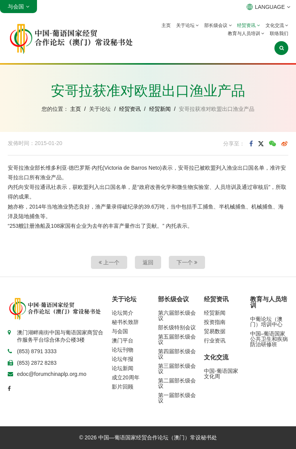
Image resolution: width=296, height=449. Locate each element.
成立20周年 (126, 377)
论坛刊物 (122, 350)
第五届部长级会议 (177, 339)
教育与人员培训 (246, 33)
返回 (148, 262)
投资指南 (214, 322)
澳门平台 (122, 340)
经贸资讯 (248, 25)
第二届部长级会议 (177, 383)
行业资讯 (214, 340)
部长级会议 (218, 25)
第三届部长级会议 (177, 368)
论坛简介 (122, 313)
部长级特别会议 (177, 327)
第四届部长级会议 (177, 354)
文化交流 (277, 25)
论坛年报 (122, 359)
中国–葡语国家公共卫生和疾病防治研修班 (269, 338)
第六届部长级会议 (177, 315)
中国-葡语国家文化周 (221, 373)
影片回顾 (122, 387)
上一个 (109, 262)
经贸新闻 (160, 109)
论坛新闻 (122, 368)
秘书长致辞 (125, 322)
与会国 (120, 331)
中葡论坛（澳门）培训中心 (266, 321)
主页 (166, 25)
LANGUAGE (268, 7)
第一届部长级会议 (177, 398)
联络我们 (279, 33)
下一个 (187, 262)
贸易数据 (214, 331)
